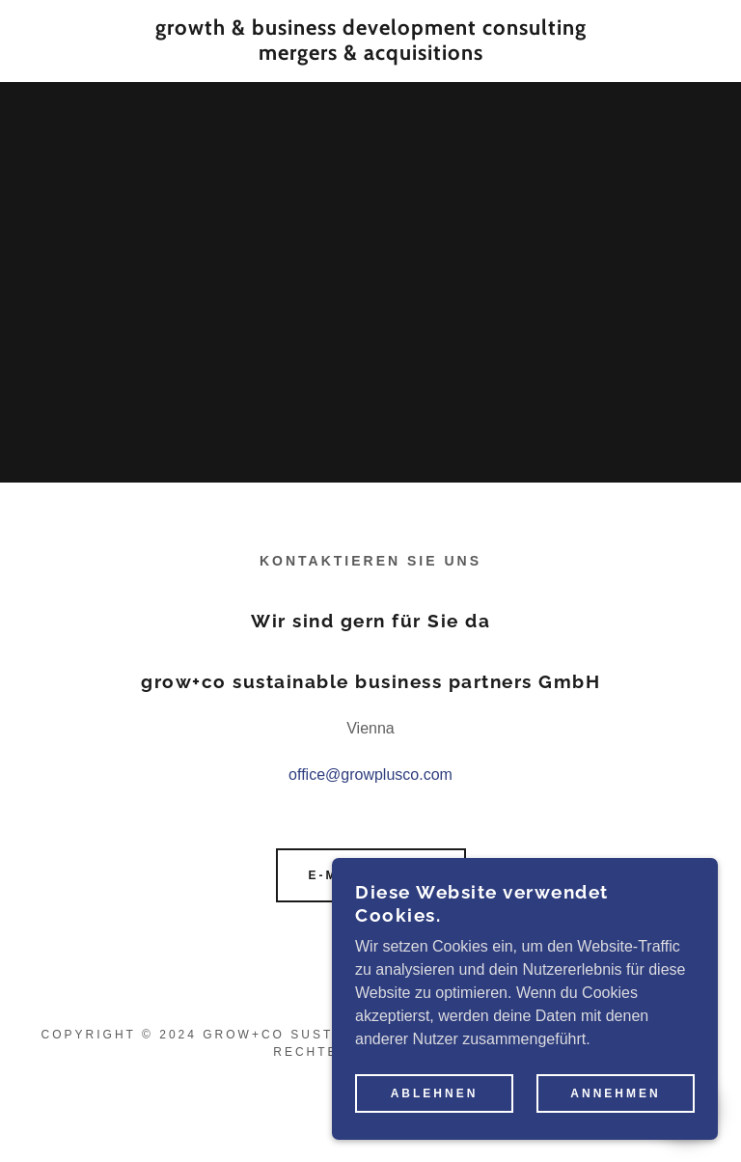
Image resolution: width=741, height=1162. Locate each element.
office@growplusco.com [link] (370, 774)
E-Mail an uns (371, 875)
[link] (370, 54)
